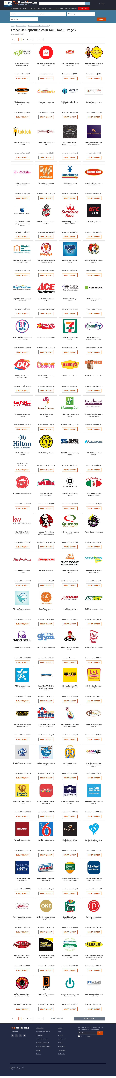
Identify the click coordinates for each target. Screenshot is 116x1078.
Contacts (60, 1044)
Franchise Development (71, 8)
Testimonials (39, 1037)
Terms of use (61, 1052)
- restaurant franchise (72, 145)
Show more (89, 1020)
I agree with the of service (86, 1038)
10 (38, 39)
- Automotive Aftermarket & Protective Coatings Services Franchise (94, 959)
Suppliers (38, 1052)
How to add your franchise (43, 1033)
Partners (38, 1056)
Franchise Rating (59, 8)
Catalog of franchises (42, 1041)
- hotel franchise (98, 649)
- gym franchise (97, 222)
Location (25, 8)
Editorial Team (62, 1041)
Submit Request (22, 78)
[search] (62, 4)
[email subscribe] (87, 1035)
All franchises (40, 1030)
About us (60, 1037)
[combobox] (24, 14)
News (59, 1033)
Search (101, 19)
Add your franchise (83, 8)
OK (100, 1035)
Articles (60, 1030)
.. (34, 39)
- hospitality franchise (48, 842)
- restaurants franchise (49, 338)
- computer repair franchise (70, 882)
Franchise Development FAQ (43, 1048)
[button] (101, 3)
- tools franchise (49, 571)
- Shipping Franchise (25, 842)
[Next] (42, 39)
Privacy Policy (61, 1048)
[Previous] (12, 39)
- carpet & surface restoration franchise (94, 766)
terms (88, 1038)
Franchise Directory (16, 8)
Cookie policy (61, 1056)
